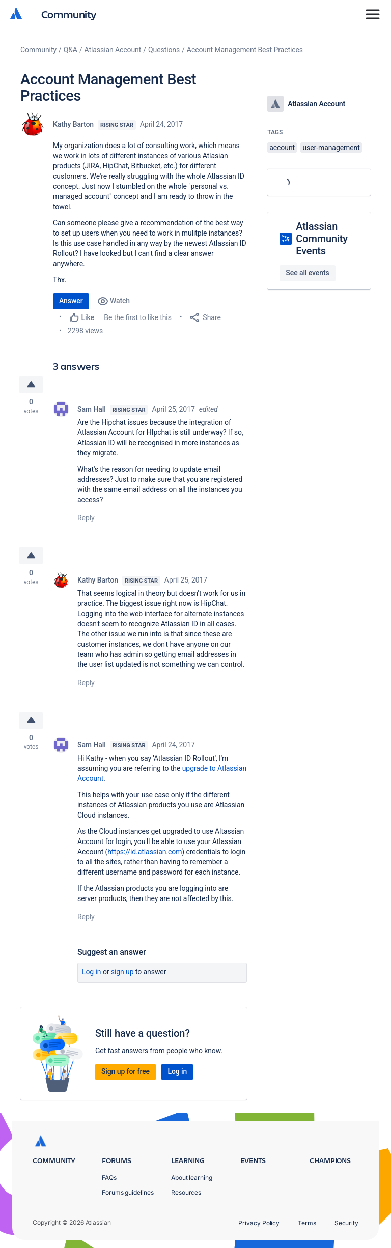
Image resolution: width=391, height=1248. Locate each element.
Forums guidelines (128, 1192)
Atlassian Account (113, 50)
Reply (86, 518)
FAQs (109, 1177)
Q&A (70, 50)
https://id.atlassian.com (144, 852)
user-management (330, 147)
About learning (191, 1177)
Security (346, 1223)
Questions (164, 50)
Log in (91, 972)
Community (69, 14)
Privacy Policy (259, 1223)
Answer (71, 301)
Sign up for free (125, 1071)
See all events (307, 273)
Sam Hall (91, 409)
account (282, 147)
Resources (186, 1192)
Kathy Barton (73, 124)
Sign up (122, 972)
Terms (307, 1223)
